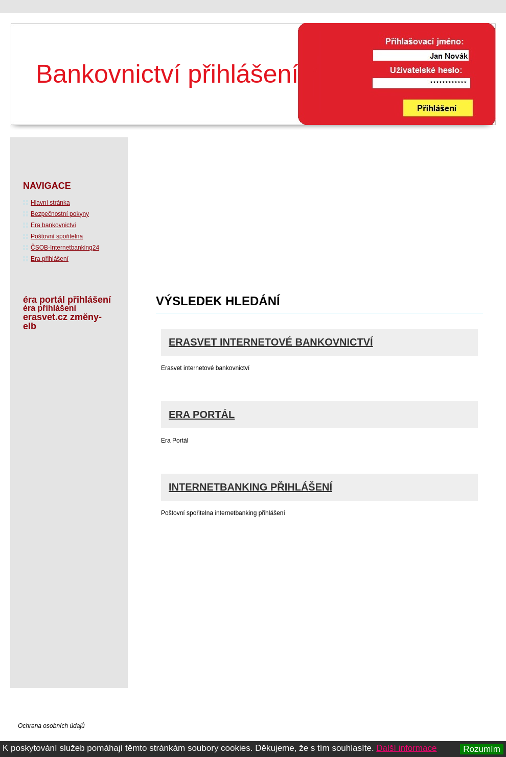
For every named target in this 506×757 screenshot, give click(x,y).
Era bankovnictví (53, 225)
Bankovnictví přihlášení (167, 74)
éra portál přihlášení (67, 300)
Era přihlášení (49, 258)
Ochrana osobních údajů (51, 725)
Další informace (406, 748)
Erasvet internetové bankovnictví (271, 342)
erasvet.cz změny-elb (62, 321)
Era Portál (202, 414)
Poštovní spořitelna (57, 236)
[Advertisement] (223, 219)
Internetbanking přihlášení (250, 487)
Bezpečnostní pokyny (60, 213)
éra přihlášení (49, 308)
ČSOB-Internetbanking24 (65, 247)
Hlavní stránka (50, 202)
